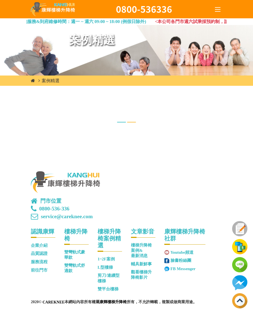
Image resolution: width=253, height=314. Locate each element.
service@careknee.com (67, 216)
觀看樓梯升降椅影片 (141, 275)
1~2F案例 (106, 259)
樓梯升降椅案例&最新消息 (141, 250)
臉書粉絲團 (180, 260)
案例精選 (50, 80)
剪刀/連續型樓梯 (109, 278)
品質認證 (39, 253)
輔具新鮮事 (141, 264)
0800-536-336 (54, 209)
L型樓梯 (105, 267)
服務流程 (39, 262)
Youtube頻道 (182, 252)
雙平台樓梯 (108, 289)
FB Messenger (182, 269)
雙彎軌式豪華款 (74, 255)
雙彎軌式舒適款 (74, 268)
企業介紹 (39, 245)
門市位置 (50, 201)
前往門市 (39, 270)
